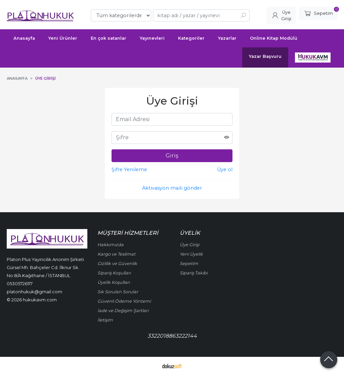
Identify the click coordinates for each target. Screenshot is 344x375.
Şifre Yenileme (129, 169)
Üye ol (224, 169)
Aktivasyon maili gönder (172, 188)
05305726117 (20, 283)
